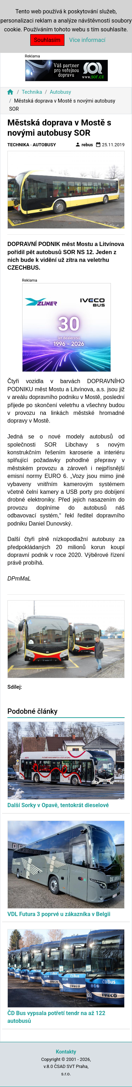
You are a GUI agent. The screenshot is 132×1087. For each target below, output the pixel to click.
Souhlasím (47, 40)
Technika (32, 92)
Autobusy (60, 92)
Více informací (87, 40)
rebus (84, 144)
